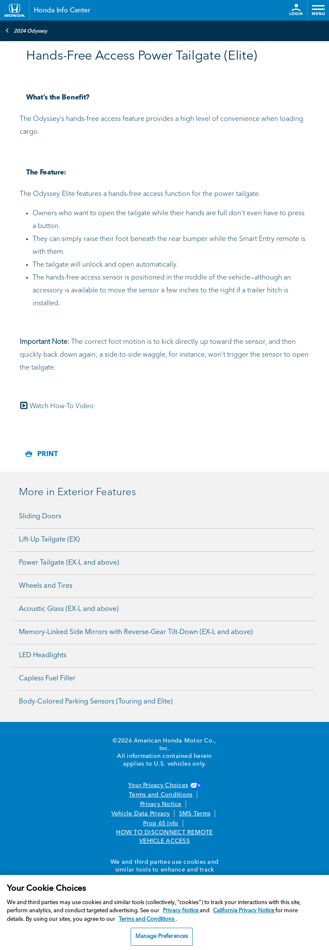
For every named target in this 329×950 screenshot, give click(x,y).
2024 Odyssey (26, 30)
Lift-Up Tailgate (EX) (49, 539)
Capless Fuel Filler (47, 678)
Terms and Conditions (160, 795)
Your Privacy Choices (164, 785)
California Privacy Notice (244, 911)
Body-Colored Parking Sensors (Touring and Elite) (96, 701)
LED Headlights (42, 655)
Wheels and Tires (45, 586)
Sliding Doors (40, 516)
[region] (164, 912)
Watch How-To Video (62, 406)
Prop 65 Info (160, 824)
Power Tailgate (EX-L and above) (69, 562)
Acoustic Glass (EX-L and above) (69, 609)
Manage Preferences (161, 936)
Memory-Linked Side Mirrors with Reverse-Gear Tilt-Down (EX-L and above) (136, 632)
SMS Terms (194, 814)
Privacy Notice (161, 804)
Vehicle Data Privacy (140, 814)
